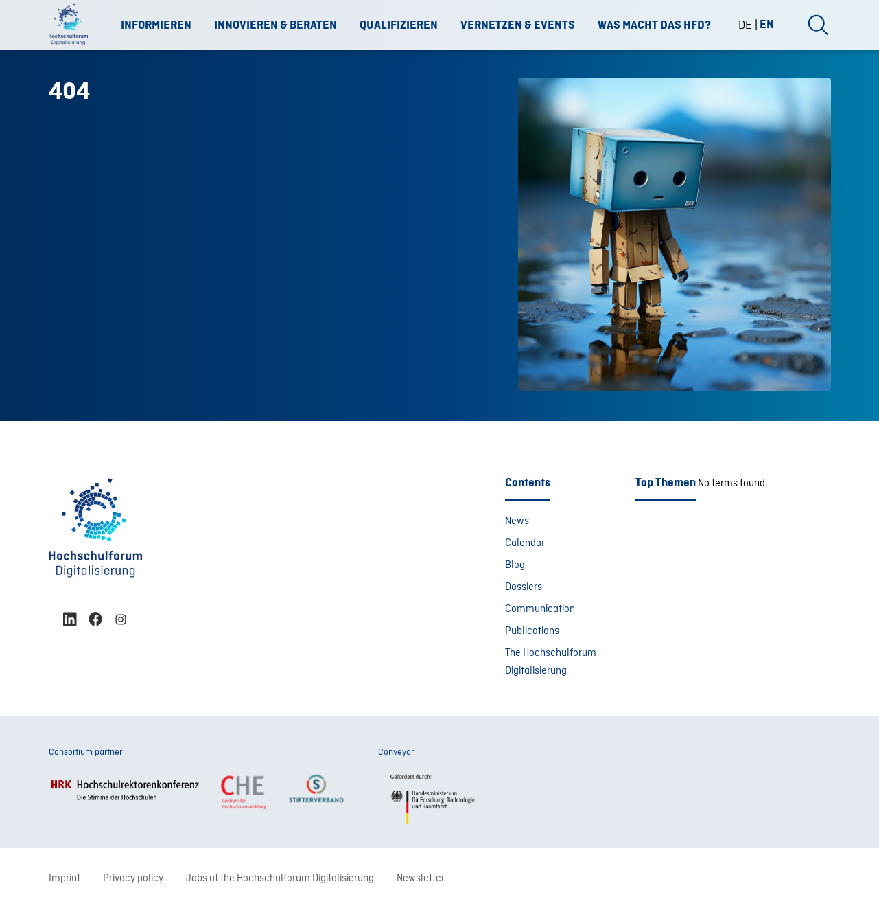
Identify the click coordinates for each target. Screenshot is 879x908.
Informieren (156, 25)
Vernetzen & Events (517, 25)
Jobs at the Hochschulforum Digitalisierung (280, 878)
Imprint (64, 878)
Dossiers (523, 587)
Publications (532, 631)
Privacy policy (133, 878)
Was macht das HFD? (654, 25)
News (517, 521)
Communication (540, 609)
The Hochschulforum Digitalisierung (550, 662)
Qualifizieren (399, 25)
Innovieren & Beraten (275, 25)
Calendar (525, 543)
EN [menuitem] (767, 24)
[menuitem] (750, 25)
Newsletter (421, 878)
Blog (515, 565)
